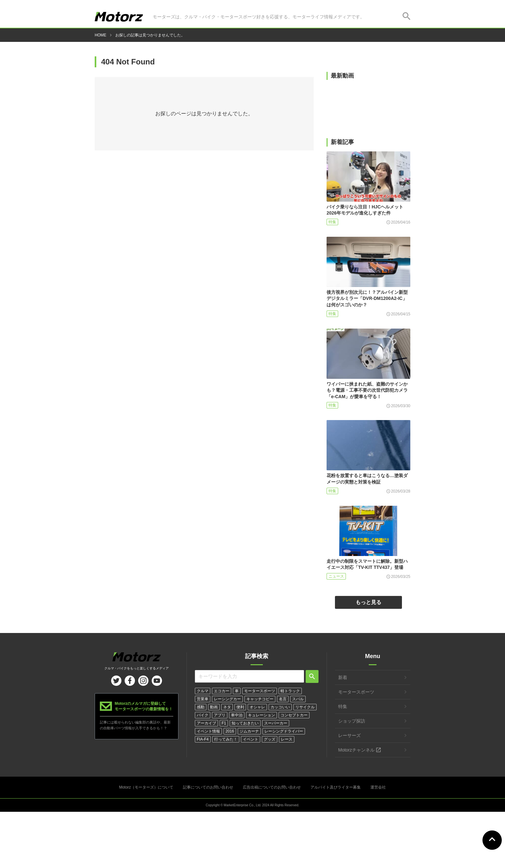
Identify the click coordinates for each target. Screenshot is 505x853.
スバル (298, 699)
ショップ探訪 (351, 721)
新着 (342, 677)
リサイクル (305, 707)
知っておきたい (245, 723)
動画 (214, 707)
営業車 (202, 699)
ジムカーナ (249, 731)
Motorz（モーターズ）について (146, 787)
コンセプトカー (294, 715)
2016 (229, 731)
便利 (240, 707)
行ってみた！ (225, 739)
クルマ (202, 691)
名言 (283, 699)
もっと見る (368, 602)
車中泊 (237, 715)
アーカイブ (206, 723)
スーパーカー (275, 723)
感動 (201, 707)
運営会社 (378, 787)
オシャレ (257, 707)
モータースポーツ (259, 691)
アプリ (219, 715)
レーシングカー (227, 699)
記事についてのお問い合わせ (208, 787)
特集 (332, 222)
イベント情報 (208, 731)
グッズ (269, 739)
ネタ (227, 707)
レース (286, 739)
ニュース (336, 576)
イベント (250, 739)
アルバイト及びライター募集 (335, 787)
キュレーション (261, 715)
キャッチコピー (259, 699)
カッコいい (280, 707)
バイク (202, 715)
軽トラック (290, 691)
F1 (224, 723)
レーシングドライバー (283, 731)
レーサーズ (349, 735)
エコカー (221, 691)
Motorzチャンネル (356, 749)
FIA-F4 (203, 739)
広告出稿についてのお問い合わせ (272, 787)
